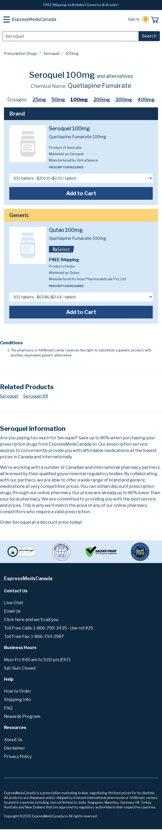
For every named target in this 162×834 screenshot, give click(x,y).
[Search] (70, 36)
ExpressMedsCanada (34, 19)
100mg (79, 99)
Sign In (134, 19)
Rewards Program (22, 716)
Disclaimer (14, 748)
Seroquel (51, 53)
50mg (58, 99)
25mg (39, 99)
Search (149, 36)
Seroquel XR (35, 396)
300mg (123, 99)
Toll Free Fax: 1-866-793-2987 (34, 636)
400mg (146, 99)
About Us (13, 739)
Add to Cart (81, 193)
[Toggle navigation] (6, 19)
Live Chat (13, 602)
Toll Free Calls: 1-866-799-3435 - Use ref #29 (48, 628)
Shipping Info (17, 699)
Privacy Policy (18, 756)
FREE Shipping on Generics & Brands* (81, 5)
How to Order (17, 691)
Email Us (12, 611)
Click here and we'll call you (31, 619)
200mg (101, 99)
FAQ (8, 708)
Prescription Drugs (20, 53)
